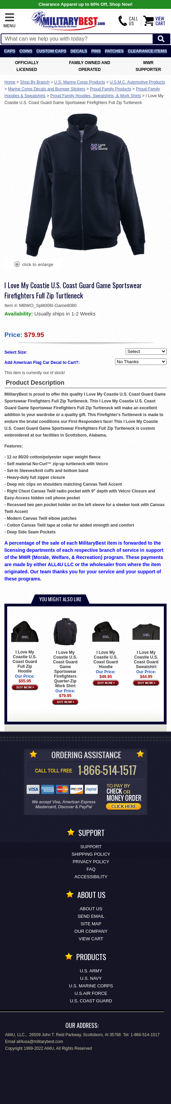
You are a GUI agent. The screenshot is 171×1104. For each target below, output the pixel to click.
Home (9, 82)
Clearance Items (147, 51)
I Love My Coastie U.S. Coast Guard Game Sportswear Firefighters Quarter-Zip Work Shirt (65, 653)
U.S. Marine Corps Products (79, 82)
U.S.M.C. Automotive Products (137, 82)
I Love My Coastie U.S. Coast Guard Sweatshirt (146, 643)
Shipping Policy (91, 854)
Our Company (90, 931)
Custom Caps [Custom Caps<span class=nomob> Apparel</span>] (51, 51)
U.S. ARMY (91, 970)
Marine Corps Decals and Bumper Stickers (46, 89)
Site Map (91, 923)
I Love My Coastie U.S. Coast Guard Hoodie (106, 643)
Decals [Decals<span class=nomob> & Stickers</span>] (79, 51)
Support (91, 846)
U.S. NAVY (91, 978)
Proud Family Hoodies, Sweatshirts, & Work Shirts (95, 95)
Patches (114, 51)
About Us (91, 908)
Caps (9, 51)
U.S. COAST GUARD (91, 1000)
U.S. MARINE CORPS (91, 985)
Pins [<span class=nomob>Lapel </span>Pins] (96, 51)
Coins (25, 51)
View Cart (91, 938)
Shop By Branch (35, 82)
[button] (9, 20)
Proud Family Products (110, 89)
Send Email (91, 916)
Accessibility (91, 876)
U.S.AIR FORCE (91, 993)
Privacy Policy (91, 861)
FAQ (91, 869)
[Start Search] (161, 39)
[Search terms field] (77, 39)
